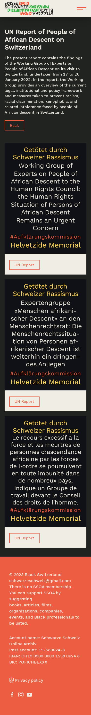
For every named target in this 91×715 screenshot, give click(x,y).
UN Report (24, 264)
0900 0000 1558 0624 (54, 656)
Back (14, 125)
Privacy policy (26, 680)
